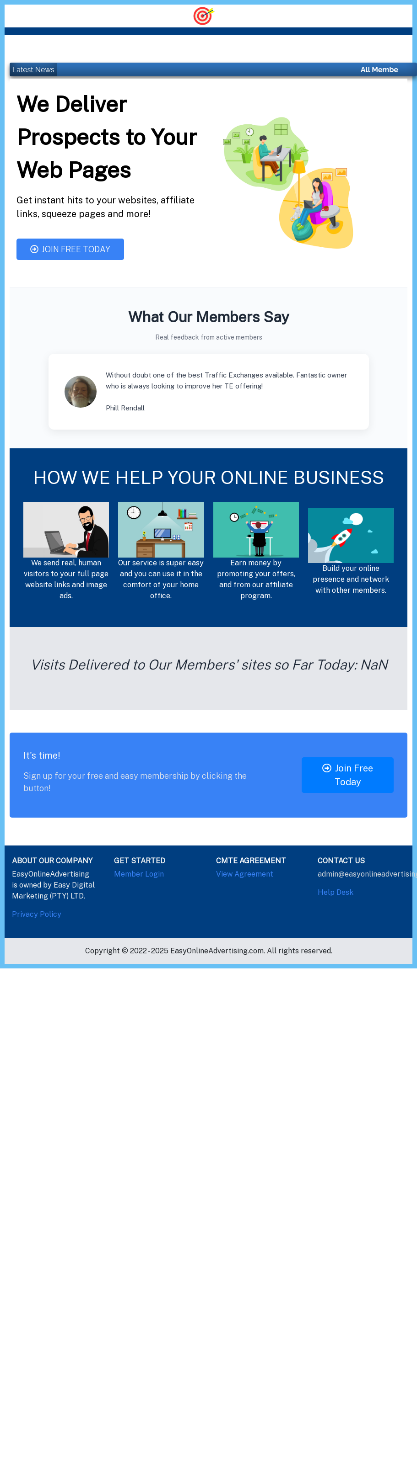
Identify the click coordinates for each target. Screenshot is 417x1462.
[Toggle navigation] (208, 15)
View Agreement (244, 874)
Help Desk (335, 892)
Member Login (139, 874)
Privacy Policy (36, 914)
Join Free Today (70, 249)
